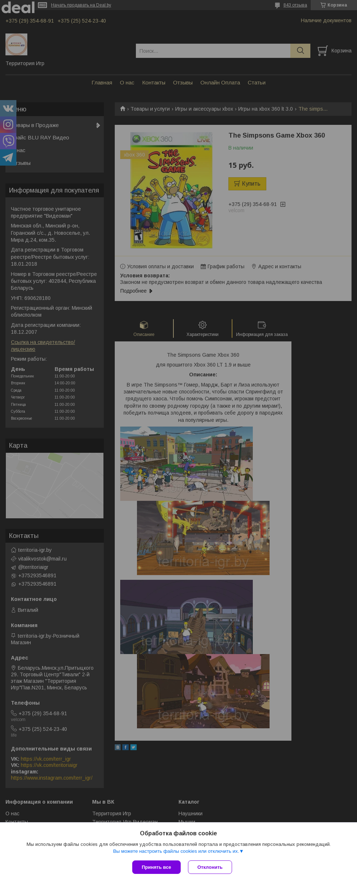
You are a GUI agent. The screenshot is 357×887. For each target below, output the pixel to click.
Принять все (156, 867)
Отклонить (210, 867)
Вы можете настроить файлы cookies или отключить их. (176, 851)
